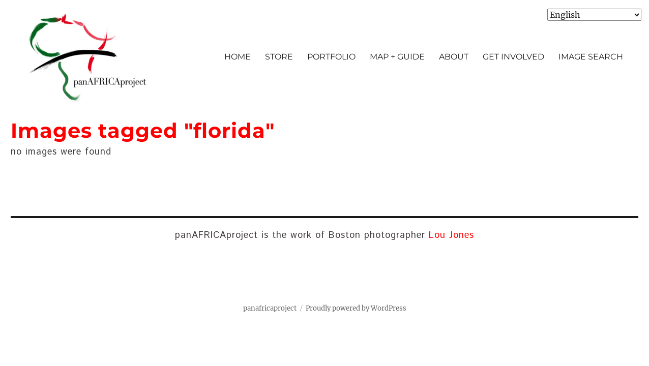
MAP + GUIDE (397, 57)
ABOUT (453, 57)
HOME (237, 57)
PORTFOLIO (331, 57)
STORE (279, 57)
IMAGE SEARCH (590, 57)
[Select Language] (594, 15)
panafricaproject (270, 308)
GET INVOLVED (513, 57)
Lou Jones (451, 235)
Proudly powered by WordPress (356, 308)
